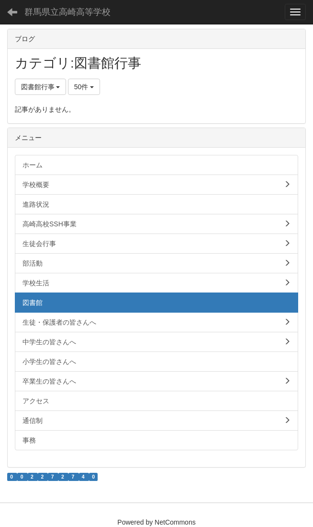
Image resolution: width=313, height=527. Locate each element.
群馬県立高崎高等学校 (67, 12)
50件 (84, 87)
